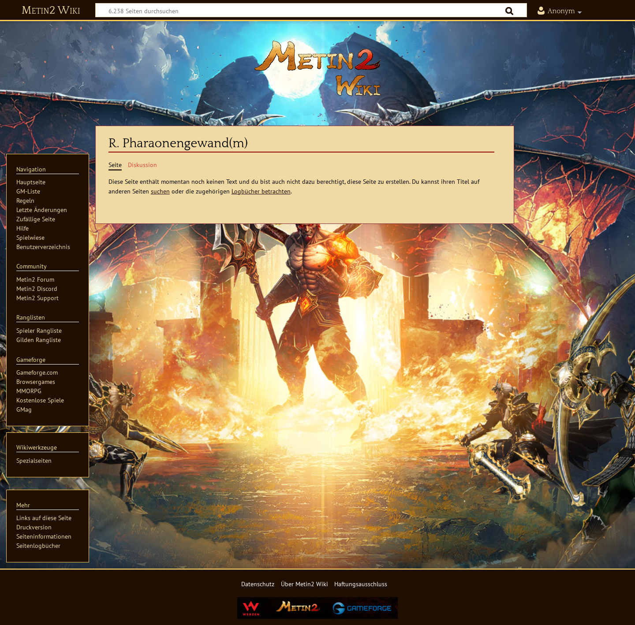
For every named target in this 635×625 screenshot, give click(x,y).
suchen (160, 191)
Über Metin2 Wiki (304, 584)
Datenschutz (257, 584)
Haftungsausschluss (360, 584)
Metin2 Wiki (51, 10)
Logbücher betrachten (261, 191)
